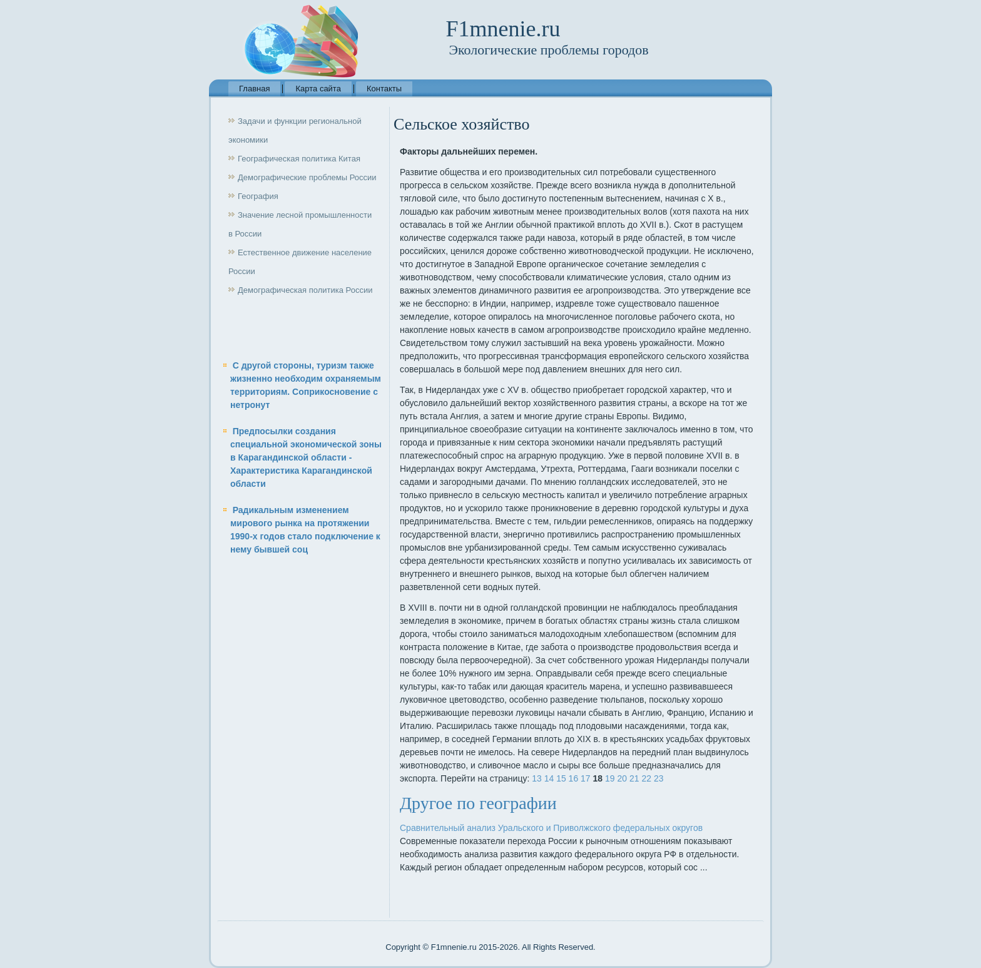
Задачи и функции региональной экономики (295, 130)
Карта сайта (317, 88)
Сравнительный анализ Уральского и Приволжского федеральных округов (551, 828)
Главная (254, 88)
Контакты (384, 88)
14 (549, 778)
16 (574, 778)
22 (646, 778)
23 (659, 778)
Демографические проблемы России (307, 177)
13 (537, 778)
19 (610, 778)
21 (634, 778)
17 (586, 778)
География (258, 196)
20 (622, 778)
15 (561, 778)
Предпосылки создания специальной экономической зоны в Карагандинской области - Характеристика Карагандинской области (306, 457)
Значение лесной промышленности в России (300, 224)
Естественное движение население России (300, 262)
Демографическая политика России (305, 290)
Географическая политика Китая (299, 158)
